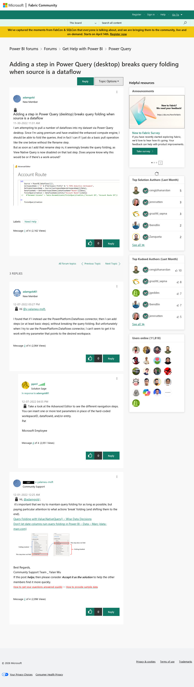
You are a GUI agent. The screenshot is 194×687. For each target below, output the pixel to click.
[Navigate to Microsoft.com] (13, 5)
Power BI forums (23, 48)
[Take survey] (144, 151)
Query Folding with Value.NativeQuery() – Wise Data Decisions (52, 519)
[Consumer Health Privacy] (49, 674)
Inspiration (82, 5)
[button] (85, 81)
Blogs (132, 5)
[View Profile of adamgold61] (30, 291)
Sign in (151, 14)
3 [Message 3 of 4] (24, 345)
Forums (66, 5)
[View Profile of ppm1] (34, 384)
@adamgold (31, 499)
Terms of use (167, 661)
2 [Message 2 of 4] (24, 599)
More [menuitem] (145, 5)
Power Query (120, 48)
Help (163, 14)
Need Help (31, 221)
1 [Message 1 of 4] (24, 230)
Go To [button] (175, 14)
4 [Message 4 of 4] (33, 442)
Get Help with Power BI (83, 48)
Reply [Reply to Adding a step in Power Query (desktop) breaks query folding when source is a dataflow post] (111, 243)
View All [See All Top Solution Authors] (138, 245)
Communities (115, 5)
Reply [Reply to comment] (111, 358)
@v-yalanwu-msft (34, 309)
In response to (35, 393)
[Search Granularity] (83, 22)
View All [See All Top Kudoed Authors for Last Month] (138, 324)
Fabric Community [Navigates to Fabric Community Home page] (42, 5)
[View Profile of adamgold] (28, 97)
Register (136, 14)
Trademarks (185, 661)
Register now (118, 34)
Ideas (98, 5)
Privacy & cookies (146, 661)
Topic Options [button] (108, 81)
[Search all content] (144, 22)
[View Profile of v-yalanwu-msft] (44, 482)
